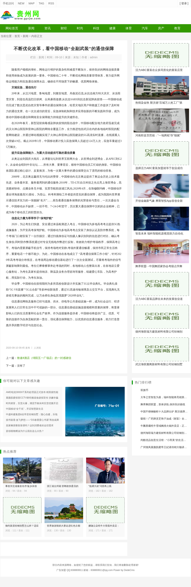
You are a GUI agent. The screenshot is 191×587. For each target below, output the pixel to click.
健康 (112, 28)
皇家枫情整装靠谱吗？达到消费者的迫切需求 (29, 425)
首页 (17, 36)
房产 (161, 28)
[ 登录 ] (184, 3)
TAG (41, 3)
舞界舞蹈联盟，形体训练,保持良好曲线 (163, 404)
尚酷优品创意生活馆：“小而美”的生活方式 (165, 440)
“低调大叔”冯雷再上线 (99, 486)
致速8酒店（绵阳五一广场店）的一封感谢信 (44, 357)
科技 (96, 28)
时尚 (80, 28)
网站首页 (12, 28)
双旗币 (144, 390)
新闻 (31, 28)
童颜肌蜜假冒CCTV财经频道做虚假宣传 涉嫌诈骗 (32, 397)
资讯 (47, 28)
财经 (64, 28)
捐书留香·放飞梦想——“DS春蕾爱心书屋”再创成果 (32, 420)
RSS (51, 3)
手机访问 (8, 3)
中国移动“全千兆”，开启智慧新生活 (24, 408)
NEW (21, 3)
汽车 (145, 28)
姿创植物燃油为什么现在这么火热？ (25, 431)
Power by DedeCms (124, 570)
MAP (31, 3)
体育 (128, 28)
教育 (177, 28)
